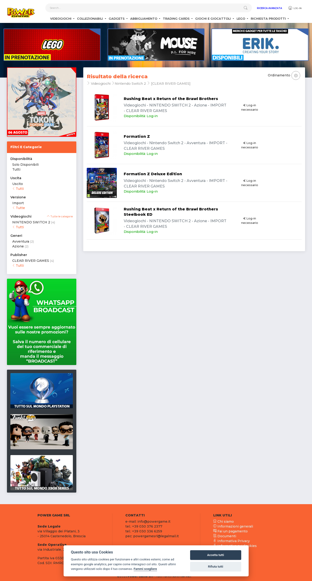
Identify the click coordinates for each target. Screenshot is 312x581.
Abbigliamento (144, 18)
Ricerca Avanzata (269, 8)
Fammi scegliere (145, 569)
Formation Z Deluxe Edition (153, 174)
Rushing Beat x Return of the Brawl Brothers (171, 99)
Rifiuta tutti (215, 566)
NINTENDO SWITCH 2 (31, 222)
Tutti (16, 169)
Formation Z (137, 136)
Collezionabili (90, 18)
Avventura (20, 241)
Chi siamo (223, 521)
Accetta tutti (215, 555)
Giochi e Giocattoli (213, 18)
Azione (18, 246)
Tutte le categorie (60, 216)
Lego (241, 18)
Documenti (224, 536)
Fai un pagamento (230, 531)
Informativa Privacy (231, 541)
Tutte (18, 208)
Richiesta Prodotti (269, 18)
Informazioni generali (233, 526)
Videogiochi (61, 18)
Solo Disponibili (25, 164)
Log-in (295, 8)
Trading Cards (177, 18)
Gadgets (117, 18)
